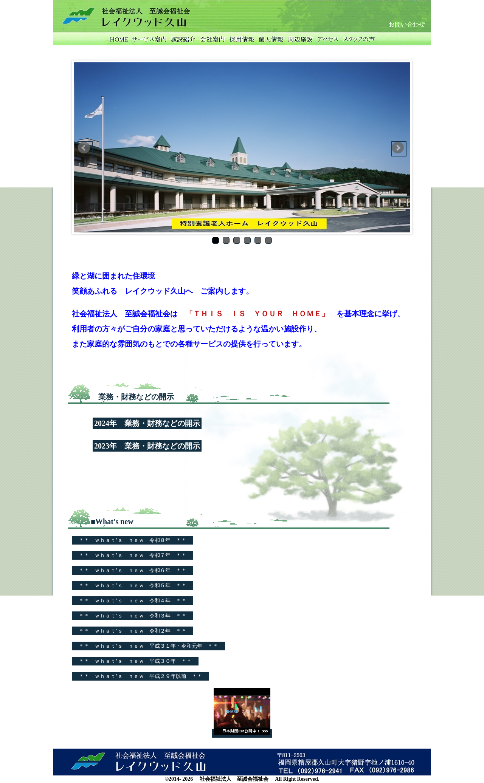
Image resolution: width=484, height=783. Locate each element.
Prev (85, 148)
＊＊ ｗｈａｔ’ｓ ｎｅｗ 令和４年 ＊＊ (132, 600)
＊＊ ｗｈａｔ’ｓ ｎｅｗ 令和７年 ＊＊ (132, 555)
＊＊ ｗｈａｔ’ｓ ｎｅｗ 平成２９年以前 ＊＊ (140, 676)
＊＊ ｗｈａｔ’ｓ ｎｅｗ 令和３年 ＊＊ (132, 616)
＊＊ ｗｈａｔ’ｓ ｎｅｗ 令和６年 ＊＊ (132, 570)
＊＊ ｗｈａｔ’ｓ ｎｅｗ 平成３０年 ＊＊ (135, 661)
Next (398, 148)
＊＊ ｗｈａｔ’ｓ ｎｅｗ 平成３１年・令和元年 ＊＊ (148, 646)
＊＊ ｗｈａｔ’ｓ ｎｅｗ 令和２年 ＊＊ (132, 631)
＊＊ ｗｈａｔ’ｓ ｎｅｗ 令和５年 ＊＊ (132, 585)
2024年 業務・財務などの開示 (147, 423)
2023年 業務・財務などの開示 (147, 446)
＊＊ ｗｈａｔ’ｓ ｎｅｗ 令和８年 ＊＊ (132, 540)
